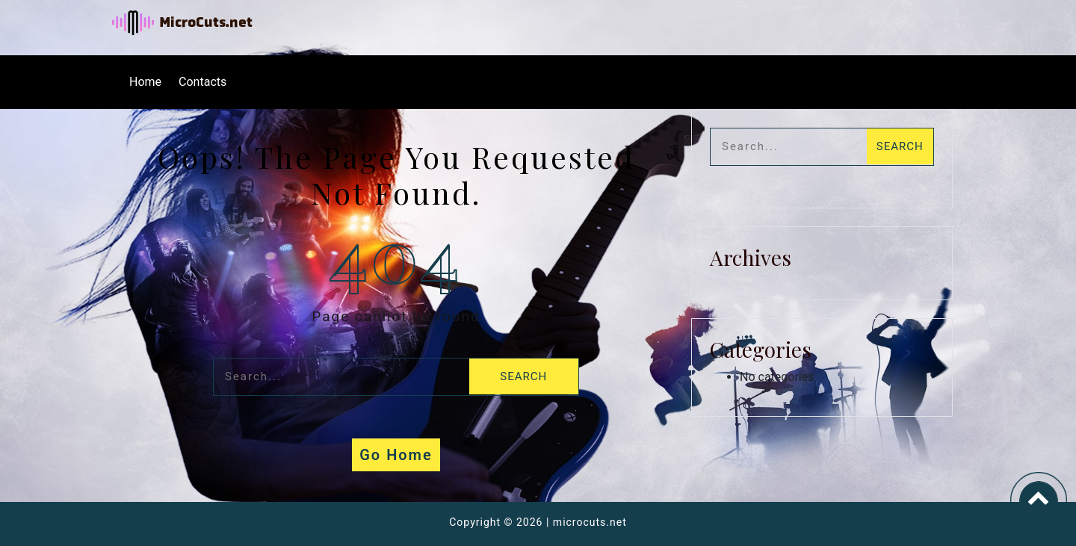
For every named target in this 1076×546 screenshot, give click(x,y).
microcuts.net (590, 522)
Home (145, 82)
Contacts (202, 82)
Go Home (396, 455)
